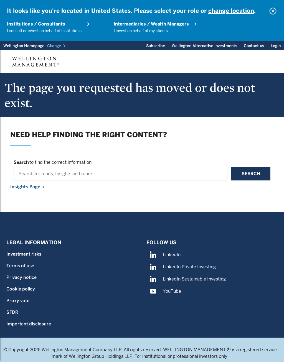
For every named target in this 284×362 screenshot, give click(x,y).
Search (251, 173)
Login (276, 46)
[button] (57, 45)
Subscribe (155, 46)
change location (231, 10)
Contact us (254, 46)
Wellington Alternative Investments (204, 46)
